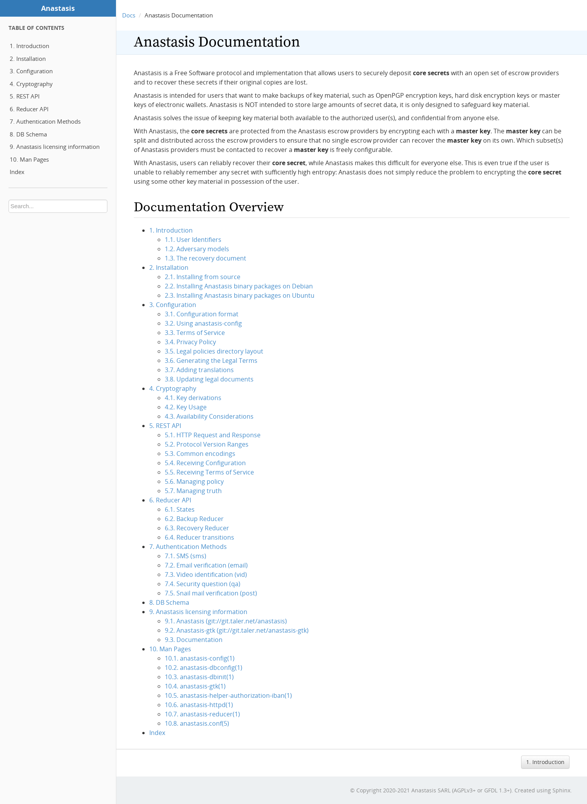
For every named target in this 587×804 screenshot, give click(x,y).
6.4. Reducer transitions (199, 537)
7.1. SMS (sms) (185, 556)
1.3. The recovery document (205, 258)
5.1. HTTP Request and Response (213, 435)
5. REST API (25, 96)
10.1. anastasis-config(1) (200, 658)
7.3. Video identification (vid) (206, 574)
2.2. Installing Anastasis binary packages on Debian (239, 286)
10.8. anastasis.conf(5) (197, 723)
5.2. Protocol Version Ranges (207, 444)
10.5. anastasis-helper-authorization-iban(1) (228, 695)
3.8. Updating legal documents (209, 379)
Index (17, 172)
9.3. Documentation (194, 639)
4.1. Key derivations (193, 397)
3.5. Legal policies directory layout (214, 351)
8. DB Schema (28, 134)
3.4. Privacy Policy (190, 342)
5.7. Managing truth (193, 491)
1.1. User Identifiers (193, 239)
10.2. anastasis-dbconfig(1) (203, 667)
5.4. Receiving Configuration (205, 463)
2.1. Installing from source (202, 277)
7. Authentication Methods (45, 121)
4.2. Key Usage (186, 407)
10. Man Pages (29, 159)
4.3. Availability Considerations (209, 416)
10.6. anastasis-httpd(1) (199, 704)
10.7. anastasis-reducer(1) (202, 714)
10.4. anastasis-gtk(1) (195, 686)
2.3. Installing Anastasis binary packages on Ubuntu (239, 295)
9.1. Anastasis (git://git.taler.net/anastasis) (226, 621)
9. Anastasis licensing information (55, 146)
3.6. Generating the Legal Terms (211, 360)
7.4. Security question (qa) (202, 584)
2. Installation (28, 58)
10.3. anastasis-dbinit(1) (199, 677)
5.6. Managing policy (194, 481)
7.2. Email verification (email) (206, 565)
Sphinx (561, 790)
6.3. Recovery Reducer (197, 528)
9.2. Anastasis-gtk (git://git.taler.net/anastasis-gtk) (237, 630)
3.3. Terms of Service (195, 332)
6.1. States (180, 509)
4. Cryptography (31, 84)
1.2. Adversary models (197, 249)
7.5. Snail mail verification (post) (211, 593)
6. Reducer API (29, 109)
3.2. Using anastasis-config (203, 323)
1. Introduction (29, 46)
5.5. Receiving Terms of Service (209, 472)
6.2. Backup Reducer (194, 518)
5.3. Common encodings (200, 453)
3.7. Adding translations (199, 370)
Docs (128, 15)
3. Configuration (31, 71)
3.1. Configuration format (201, 314)
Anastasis (58, 8)
